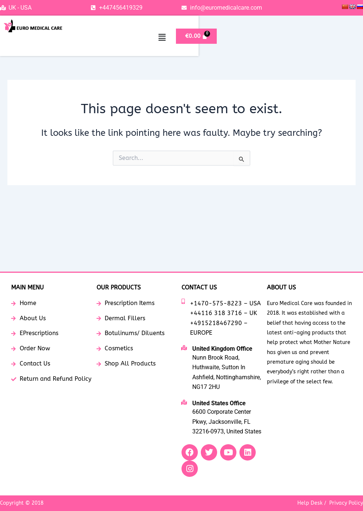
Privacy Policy (346, 503)
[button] (304, 37)
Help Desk (310, 503)
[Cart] (339, 36)
